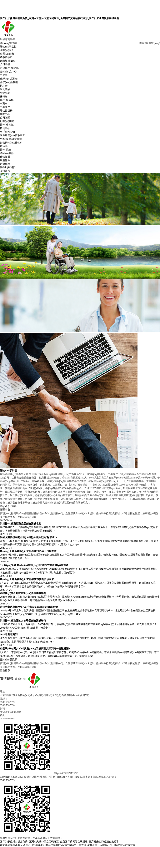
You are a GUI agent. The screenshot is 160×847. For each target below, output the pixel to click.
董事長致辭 (6, 57)
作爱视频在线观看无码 (12, 845)
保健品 (4, 96)
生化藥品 (5, 89)
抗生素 (4, 85)
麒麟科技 (20, 678)
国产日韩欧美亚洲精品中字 (41, 845)
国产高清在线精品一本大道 (71, 845)
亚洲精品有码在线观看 (122, 845)
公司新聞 (5, 117)
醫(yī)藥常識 (7, 124)
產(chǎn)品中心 (8, 71)
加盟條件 (5, 160)
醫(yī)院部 (5, 149)
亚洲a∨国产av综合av (98, 845)
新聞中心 (5, 114)
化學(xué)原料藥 (9, 78)
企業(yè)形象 (7, 53)
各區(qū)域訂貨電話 (11, 138)
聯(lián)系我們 (7, 167)
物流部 (4, 146)
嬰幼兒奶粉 (6, 110)
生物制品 (5, 92)
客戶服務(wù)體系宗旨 (12, 135)
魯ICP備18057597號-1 (104, 776)
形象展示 (5, 163)
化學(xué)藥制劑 (9, 82)
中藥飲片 (5, 107)
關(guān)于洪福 (8, 46)
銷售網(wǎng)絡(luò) (11, 142)
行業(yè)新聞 (7, 121)
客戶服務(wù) (7, 131)
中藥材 (4, 103)
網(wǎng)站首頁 (9, 43)
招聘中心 (5, 128)
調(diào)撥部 (7, 153)
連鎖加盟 (5, 156)
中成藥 (4, 75)
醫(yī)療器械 (7, 99)
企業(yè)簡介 (7, 50)
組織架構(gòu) (7, 60)
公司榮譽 (5, 64)
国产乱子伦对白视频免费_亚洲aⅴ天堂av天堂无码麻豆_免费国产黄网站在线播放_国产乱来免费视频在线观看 (59, 18)
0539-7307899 (7, 780)
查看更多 (5, 670)
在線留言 (5, 170)
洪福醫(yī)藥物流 (9, 67)
